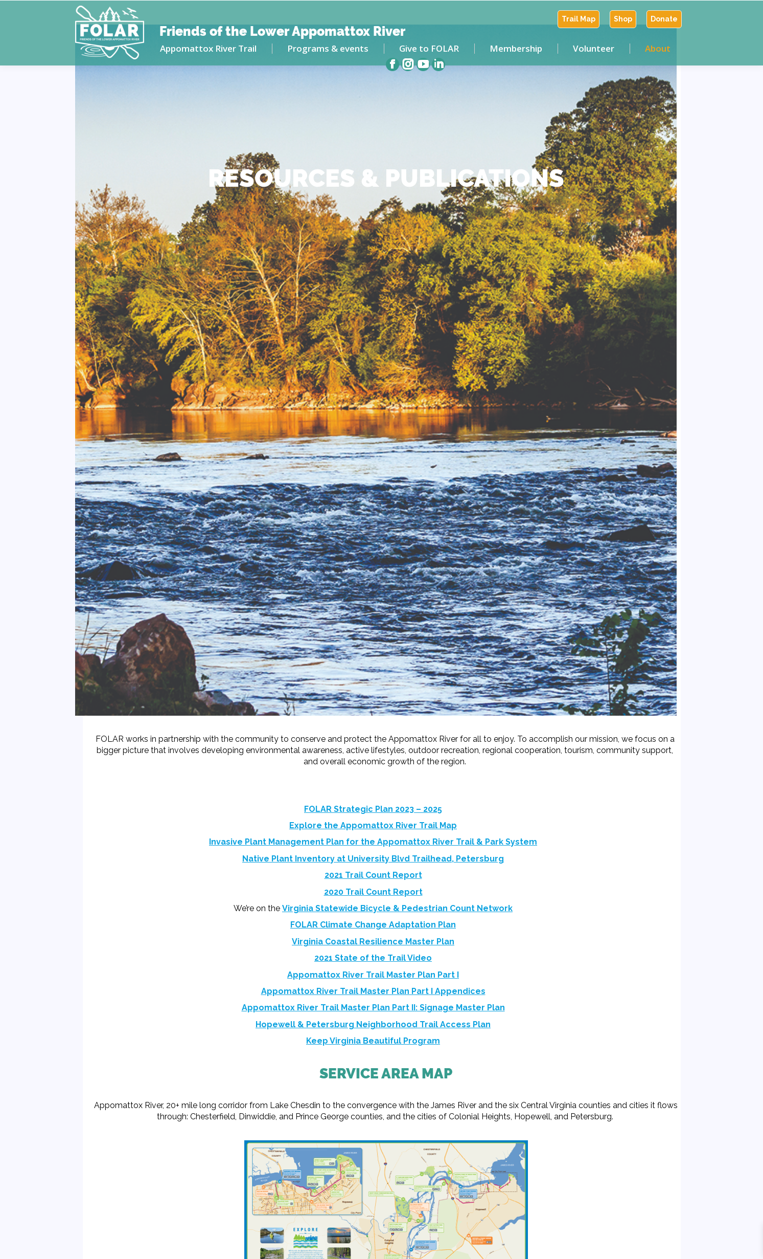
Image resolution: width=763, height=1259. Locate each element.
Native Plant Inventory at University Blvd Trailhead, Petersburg (373, 859)
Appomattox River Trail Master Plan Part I (373, 975)
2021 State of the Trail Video (373, 958)
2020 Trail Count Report (373, 892)
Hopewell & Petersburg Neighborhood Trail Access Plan (373, 1024)
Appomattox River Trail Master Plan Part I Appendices (373, 991)
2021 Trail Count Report (373, 875)
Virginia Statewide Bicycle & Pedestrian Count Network (397, 908)
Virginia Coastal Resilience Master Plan (373, 941)
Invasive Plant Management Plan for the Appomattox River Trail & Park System (373, 842)
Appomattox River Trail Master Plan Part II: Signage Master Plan (373, 1007)
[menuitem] (578, 19)
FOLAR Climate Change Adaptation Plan (373, 925)
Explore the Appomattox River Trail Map (373, 825)
